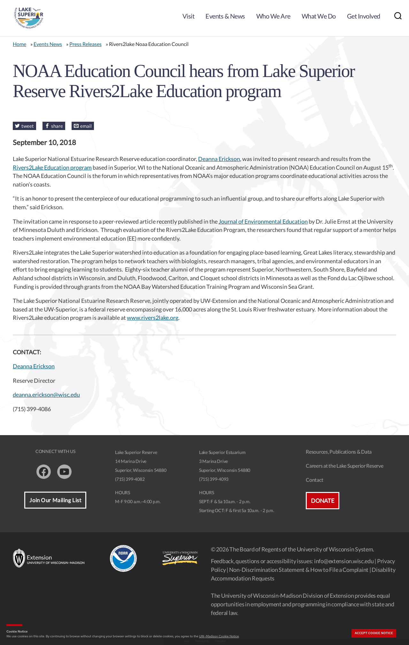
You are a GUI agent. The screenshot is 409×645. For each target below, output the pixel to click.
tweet (27, 126)
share (57, 126)
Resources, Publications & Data (339, 452)
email (86, 126)
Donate (322, 500)
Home (19, 44)
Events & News (225, 16)
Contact (314, 480)
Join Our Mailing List (55, 500)
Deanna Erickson (219, 158)
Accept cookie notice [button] (374, 633)
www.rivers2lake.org (152, 317)
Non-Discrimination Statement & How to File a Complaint (298, 569)
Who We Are (273, 16)
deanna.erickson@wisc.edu (46, 394)
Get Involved (363, 16)
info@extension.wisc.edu (344, 560)
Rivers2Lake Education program (52, 167)
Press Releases (85, 44)
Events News (48, 44)
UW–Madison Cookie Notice (219, 636)
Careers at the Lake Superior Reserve (344, 466)
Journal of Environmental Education (263, 221)
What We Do (319, 16)
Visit (188, 16)
